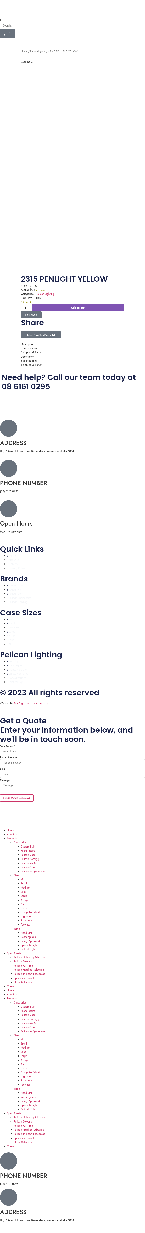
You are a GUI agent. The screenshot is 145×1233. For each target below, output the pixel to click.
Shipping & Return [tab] (31, 352)
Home (24, 51)
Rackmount (27, 920)
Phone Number (9, 757)
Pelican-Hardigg (30, 859)
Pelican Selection (24, 961)
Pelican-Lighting (38, 51)
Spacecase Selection (25, 978)
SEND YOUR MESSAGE (17, 798)
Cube (24, 908)
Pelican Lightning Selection (29, 957)
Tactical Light (28, 949)
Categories (20, 842)
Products (12, 838)
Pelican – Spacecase (33, 871)
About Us (12, 834)
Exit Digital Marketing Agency (31, 703)
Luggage (26, 916)
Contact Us (13, 986)
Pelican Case (28, 855)
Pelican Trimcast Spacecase (29, 974)
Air (22, 904)
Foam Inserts (28, 851)
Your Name (7, 746)
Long (23, 892)
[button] (72, 20)
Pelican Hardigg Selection (29, 970)
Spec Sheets (14, 953)
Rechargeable (28, 937)
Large (24, 896)
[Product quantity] (26, 307)
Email (4, 769)
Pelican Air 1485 (23, 966)
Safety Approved (30, 941)
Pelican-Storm (28, 867)
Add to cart (78, 308)
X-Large (25, 900)
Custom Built (28, 847)
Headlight (26, 933)
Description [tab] (27, 344)
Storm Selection (23, 982)
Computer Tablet (30, 912)
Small (24, 884)
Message (5, 780)
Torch (17, 929)
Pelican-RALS (28, 863)
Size (16, 875)
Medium (25, 888)
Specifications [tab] (29, 348)
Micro (24, 879)
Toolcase (25, 925)
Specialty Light (29, 945)
